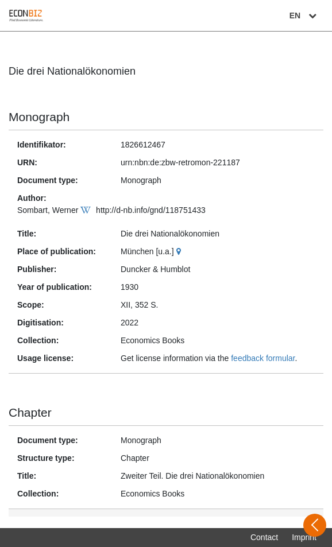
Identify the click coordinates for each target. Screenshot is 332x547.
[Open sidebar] (314, 525)
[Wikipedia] (87, 210)
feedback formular (263, 358)
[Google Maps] (180, 251)
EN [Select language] (304, 15)
